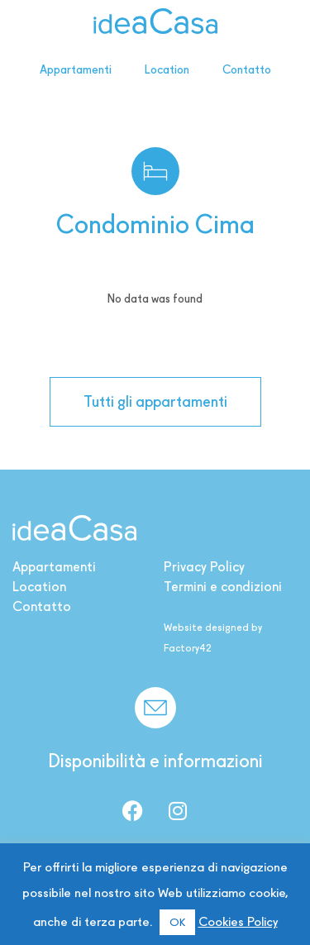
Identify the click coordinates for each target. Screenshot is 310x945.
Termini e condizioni (223, 586)
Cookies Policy (238, 921)
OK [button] (177, 922)
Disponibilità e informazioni (155, 760)
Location (167, 69)
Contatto (246, 69)
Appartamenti (76, 69)
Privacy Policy (204, 567)
